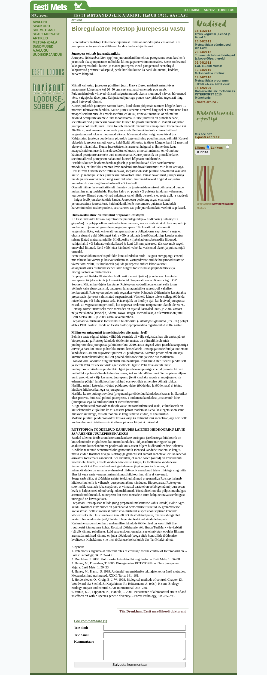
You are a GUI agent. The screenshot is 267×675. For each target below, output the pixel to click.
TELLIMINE (191, 10)
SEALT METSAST (46, 34)
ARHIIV (209, 10)
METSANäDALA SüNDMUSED (45, 44)
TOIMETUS (225, 10)
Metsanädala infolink (209, 73)
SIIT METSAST (44, 30)
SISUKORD (41, 26)
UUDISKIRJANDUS (47, 55)
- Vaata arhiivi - (206, 102)
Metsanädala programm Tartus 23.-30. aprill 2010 (212, 82)
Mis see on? (203, 134)
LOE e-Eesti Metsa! (208, 65)
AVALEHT (40, 22)
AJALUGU (40, 50)
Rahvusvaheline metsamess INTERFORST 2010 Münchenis (215, 94)
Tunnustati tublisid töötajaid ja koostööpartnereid (215, 57)
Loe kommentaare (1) (90, 621)
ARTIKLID (40, 38)
